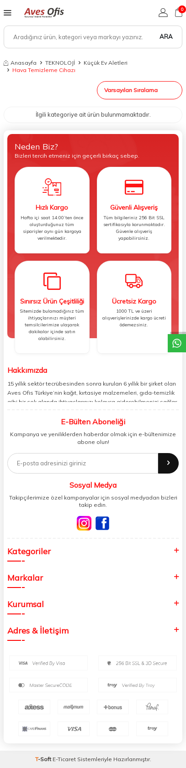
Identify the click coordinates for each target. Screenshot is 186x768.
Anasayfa (20, 62)
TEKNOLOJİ (60, 62)
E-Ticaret (64, 759)
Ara (166, 36)
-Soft (44, 759)
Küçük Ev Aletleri (106, 62)
